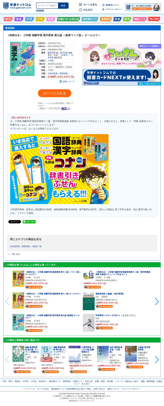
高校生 (17, 381)
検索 (63, 5)
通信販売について (112, 5)
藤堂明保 (52, 53)
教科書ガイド (89, 18)
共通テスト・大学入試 (68, 18)
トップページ (29, 389)
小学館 (51, 61)
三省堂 (28, 357)
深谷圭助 (64, 53)
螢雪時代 (105, 18)
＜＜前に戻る (14, 254)
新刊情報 (7, 18)
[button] (156, 301)
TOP (4, 381)
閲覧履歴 (87, 10)
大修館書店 (86, 355)
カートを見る (90, 4)
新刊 (10, 381)
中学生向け (29, 18)
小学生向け (39, 18)
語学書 (127, 18)
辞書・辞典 (100, 381)
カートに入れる (54, 93)
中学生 (26, 381)
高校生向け (18, 18)
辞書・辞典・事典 (117, 18)
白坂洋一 (65, 55)
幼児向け (50, 18)
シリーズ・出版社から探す (127, 381)
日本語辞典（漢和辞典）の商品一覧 (25, 246)
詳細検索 (40, 11)
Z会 (97, 297)
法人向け (154, 18)
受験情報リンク (139, 18)
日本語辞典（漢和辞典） (58, 73)
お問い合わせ (99, 389)
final (97, 318)
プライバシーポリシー (114, 9)
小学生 (34, 381)
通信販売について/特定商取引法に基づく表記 (71, 389)
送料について (67, 81)
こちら (96, 398)
